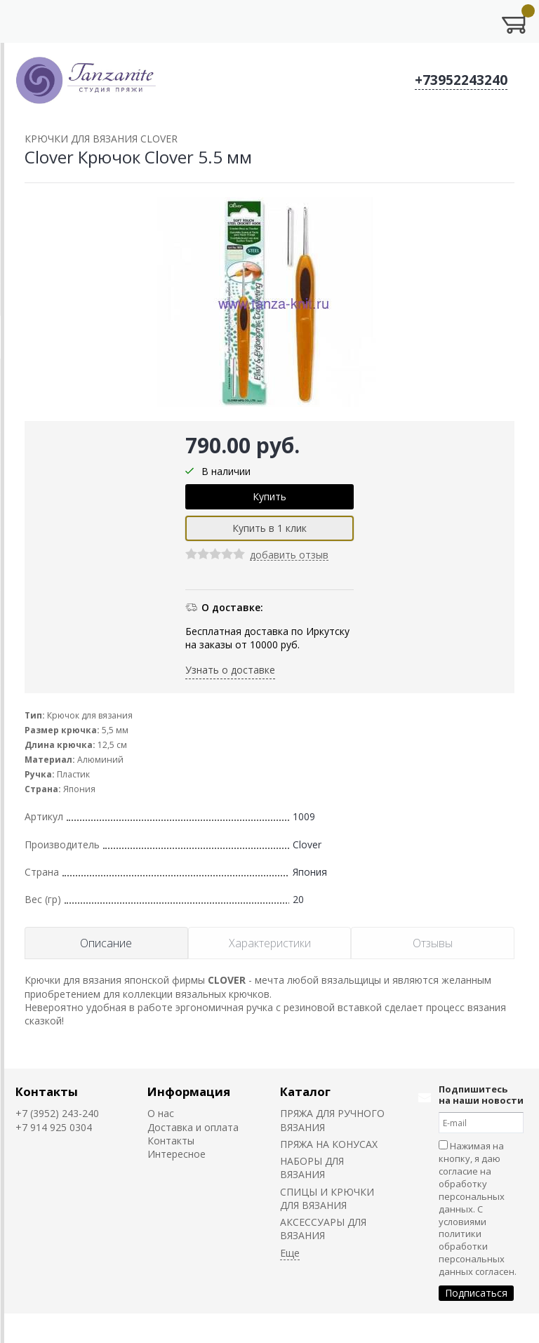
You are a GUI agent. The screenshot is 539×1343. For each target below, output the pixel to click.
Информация (188, 1091)
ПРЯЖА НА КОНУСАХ (329, 1144)
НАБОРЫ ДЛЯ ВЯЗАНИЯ (312, 1167)
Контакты (46, 1091)
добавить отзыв (289, 555)
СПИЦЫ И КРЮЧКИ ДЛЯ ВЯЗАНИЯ (327, 1198)
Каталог (305, 1091)
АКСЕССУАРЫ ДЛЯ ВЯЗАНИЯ (323, 1228)
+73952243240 (461, 80)
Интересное (176, 1154)
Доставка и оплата (193, 1127)
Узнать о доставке (230, 669)
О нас (160, 1113)
